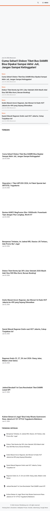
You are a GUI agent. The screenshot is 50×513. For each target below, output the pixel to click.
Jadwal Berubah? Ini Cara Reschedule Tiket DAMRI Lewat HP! (25, 486)
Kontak (30, 507)
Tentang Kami (6, 507)
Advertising (36, 507)
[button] (38, 2)
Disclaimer (14, 507)
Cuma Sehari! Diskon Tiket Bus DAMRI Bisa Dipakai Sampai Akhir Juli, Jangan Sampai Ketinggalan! (25, 64)
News (3, 74)
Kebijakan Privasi (22, 507)
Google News (44, 507)
